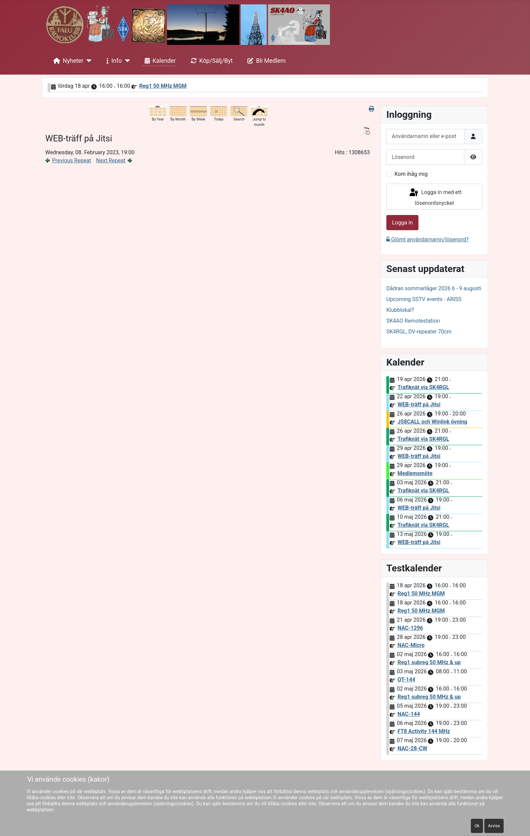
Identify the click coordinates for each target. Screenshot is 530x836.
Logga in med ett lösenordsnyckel (435, 197)
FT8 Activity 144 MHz (423, 731)
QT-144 (406, 679)
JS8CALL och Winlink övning (432, 422)
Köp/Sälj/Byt (210, 60)
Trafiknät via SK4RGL (423, 387)
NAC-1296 (410, 628)
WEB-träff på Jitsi (418, 404)
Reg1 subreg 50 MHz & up (429, 662)
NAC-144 (408, 714)
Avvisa (494, 826)
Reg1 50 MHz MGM (163, 86)
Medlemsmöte (415, 473)
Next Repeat (110, 160)
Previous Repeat (71, 160)
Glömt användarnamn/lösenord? (427, 239)
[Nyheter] (87, 60)
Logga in (402, 222)
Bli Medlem (265, 60)
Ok (477, 826)
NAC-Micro (411, 645)
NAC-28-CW (412, 748)
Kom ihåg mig (411, 174)
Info (113, 60)
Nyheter (67, 60)
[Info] (126, 60)
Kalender (159, 60)
